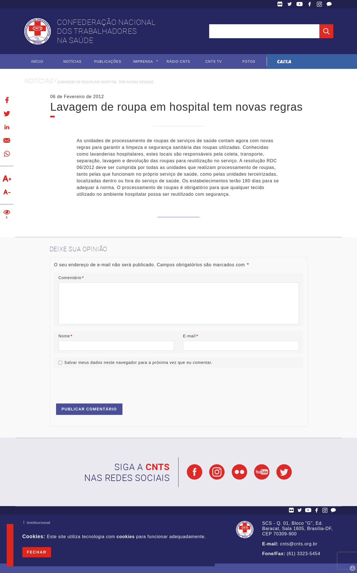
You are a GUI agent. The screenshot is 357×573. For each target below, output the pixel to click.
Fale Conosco (329, 4)
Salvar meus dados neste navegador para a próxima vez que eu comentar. (138, 362)
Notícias (72, 62)
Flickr (280, 4)
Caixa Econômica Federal (284, 61)
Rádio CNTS (178, 62)
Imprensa (143, 62)
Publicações (107, 62)
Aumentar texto (6, 178)
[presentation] (96, 383)
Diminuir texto (6, 192)
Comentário (71, 277)
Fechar (37, 552)
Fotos (248, 62)
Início (37, 62)
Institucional (38, 523)
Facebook (309, 4)
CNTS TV (214, 62)
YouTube (299, 4)
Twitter (290, 4)
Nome (66, 336)
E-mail (190, 336)
